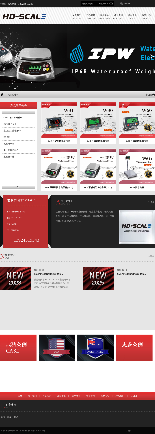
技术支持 (105, 396)
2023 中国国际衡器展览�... (48, 274)
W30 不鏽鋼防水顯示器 (98, 141)
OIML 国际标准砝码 (13, 117)
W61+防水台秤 (137, 187)
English (127, 3)
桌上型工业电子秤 (12, 130)
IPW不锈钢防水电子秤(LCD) (98, 187)
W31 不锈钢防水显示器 (59, 141)
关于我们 (32, 396)
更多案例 (132, 344)
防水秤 (7, 137)
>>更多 (151, 202)
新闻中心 (61, 396)
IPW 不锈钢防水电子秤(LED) (59, 187)
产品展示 (47, 396)
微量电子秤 (9, 143)
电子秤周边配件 (11, 150)
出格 (3, 417)
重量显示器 (9, 157)
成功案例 (16, 347)
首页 (20, 396)
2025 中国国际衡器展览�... (131, 274)
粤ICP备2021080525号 (36, 431)
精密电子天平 (10, 124)
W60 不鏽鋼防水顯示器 (137, 141)
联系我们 (120, 396)
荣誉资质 (90, 396)
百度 (9, 417)
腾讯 (16, 417)
